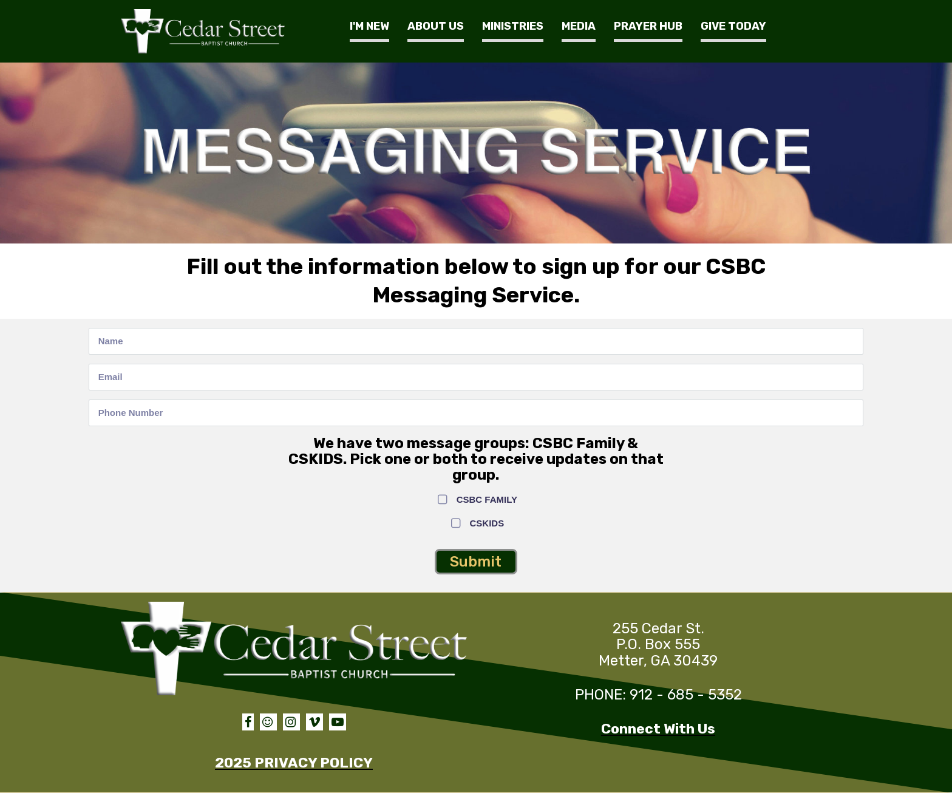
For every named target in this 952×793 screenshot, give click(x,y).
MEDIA (579, 26)
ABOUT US (435, 26)
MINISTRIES (512, 26)
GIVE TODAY (733, 26)
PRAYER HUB (648, 26)
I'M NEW (369, 26)
